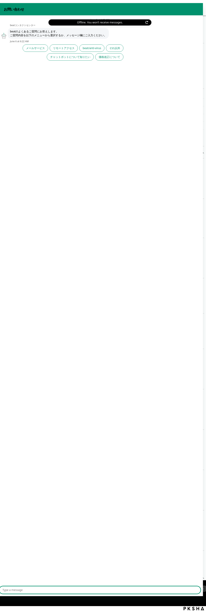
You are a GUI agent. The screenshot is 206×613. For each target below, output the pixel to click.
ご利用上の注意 (47, 589)
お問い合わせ (167, 7)
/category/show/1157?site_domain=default (42, 88)
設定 (16, 79)
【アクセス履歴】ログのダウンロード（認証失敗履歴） (91, 110)
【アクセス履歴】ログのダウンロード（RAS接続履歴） (97, 353)
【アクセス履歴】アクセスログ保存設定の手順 (91, 282)
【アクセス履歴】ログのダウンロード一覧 (82, 94)
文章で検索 (64, 66)
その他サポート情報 (19, 117)
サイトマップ (71, 589)
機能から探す (25, 27)
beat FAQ (7, 27)
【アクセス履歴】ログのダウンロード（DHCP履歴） (89, 125)
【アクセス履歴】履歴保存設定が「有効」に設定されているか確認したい (109, 317)
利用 (16, 70)
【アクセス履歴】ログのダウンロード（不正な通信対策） (99, 434)
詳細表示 (79, 183)
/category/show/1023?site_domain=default (42, 50)
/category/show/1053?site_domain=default (42, 61)
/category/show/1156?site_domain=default (42, 79)
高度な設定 (44, 27)
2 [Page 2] (128, 561)
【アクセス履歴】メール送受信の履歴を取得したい (94, 242)
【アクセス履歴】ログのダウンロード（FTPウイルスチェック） (97, 102)
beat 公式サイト (191, 7)
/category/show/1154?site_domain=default (42, 70)
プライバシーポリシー (19, 589)
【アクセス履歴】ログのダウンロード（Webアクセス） (97, 393)
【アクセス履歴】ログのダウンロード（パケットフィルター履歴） (98, 117)
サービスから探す (17, 50)
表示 (57, 27)
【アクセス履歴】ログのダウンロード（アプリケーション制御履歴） (106, 514)
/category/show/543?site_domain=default (42, 117)
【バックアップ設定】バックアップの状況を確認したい (97, 203)
